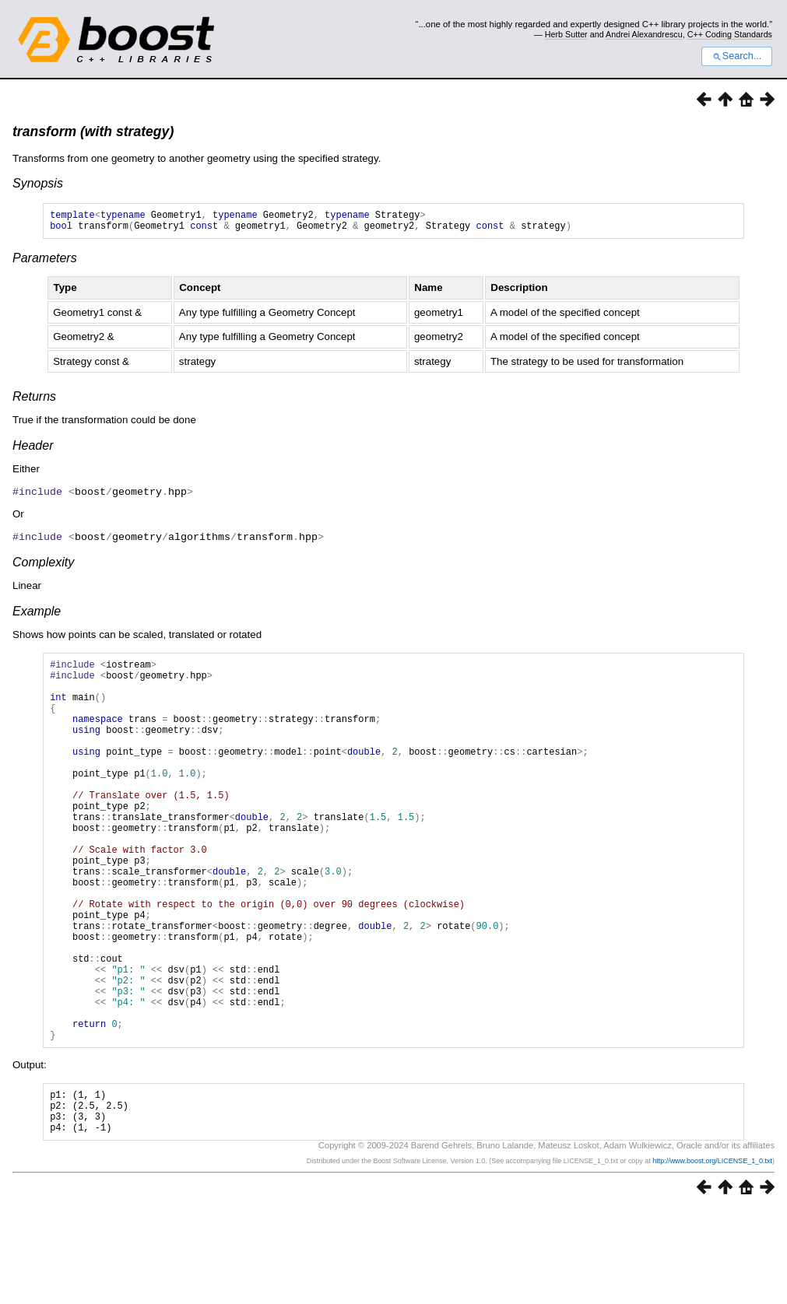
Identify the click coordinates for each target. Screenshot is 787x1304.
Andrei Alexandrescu (644, 34)
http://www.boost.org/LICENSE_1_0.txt (712, 1255)
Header (32, 450)
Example (36, 614)
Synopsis (37, 183)
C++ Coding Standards (729, 34)
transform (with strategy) (93, 131)
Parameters (44, 262)
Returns (34, 401)
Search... (736, 56)
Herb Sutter (566, 34)
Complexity (43, 565)
